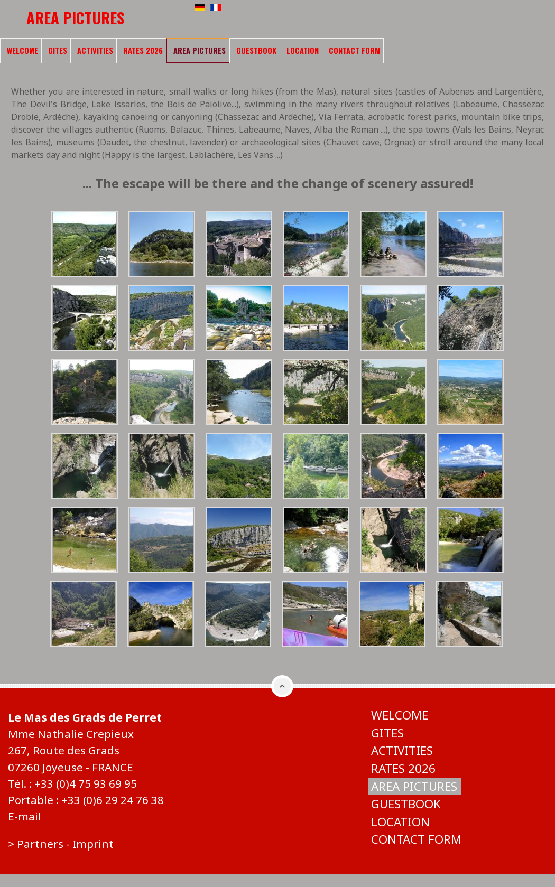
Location (302, 50)
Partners (40, 843)
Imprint (93, 843)
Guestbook (256, 50)
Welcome (22, 50)
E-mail (24, 816)
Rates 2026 (143, 50)
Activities (95, 50)
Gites (57, 50)
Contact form (354, 50)
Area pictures (199, 50)
